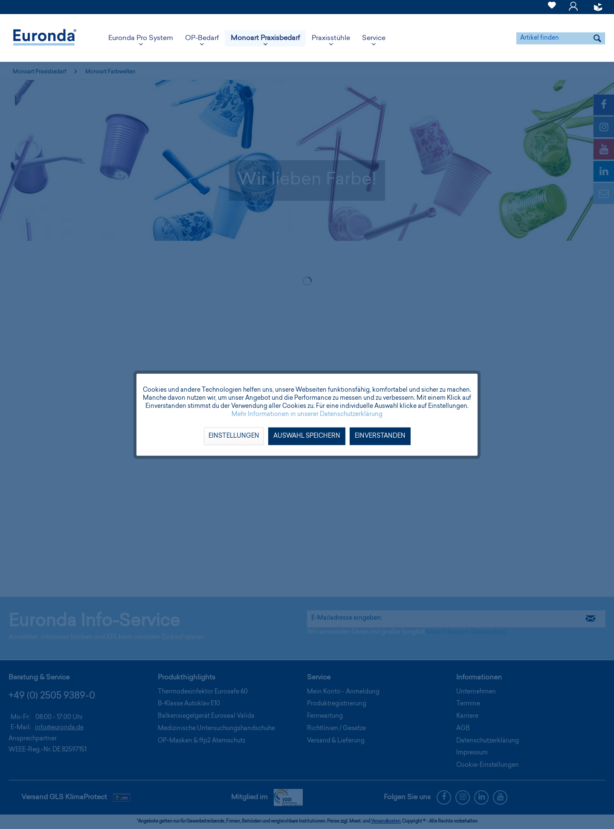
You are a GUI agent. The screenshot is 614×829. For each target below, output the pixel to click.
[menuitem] (552, 7)
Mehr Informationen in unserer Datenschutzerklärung (307, 414)
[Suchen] (597, 38)
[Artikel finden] (560, 38)
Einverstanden (380, 436)
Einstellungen (234, 436)
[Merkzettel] (552, 10)
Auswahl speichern (306, 436)
